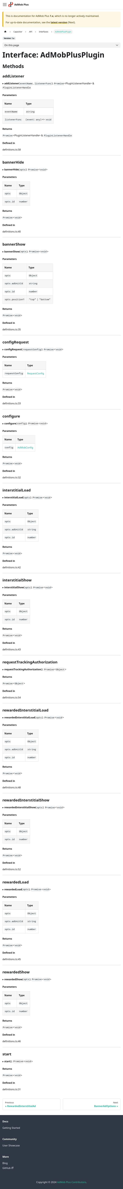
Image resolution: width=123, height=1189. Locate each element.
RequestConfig (35, 373)
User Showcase (11, 1145)
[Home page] (5, 31)
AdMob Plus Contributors (71, 1182)
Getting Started (11, 1128)
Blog (5, 1163)
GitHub (7, 1168)
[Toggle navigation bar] (4, 4)
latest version (59, 22)
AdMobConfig (25, 447)
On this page (11, 45)
